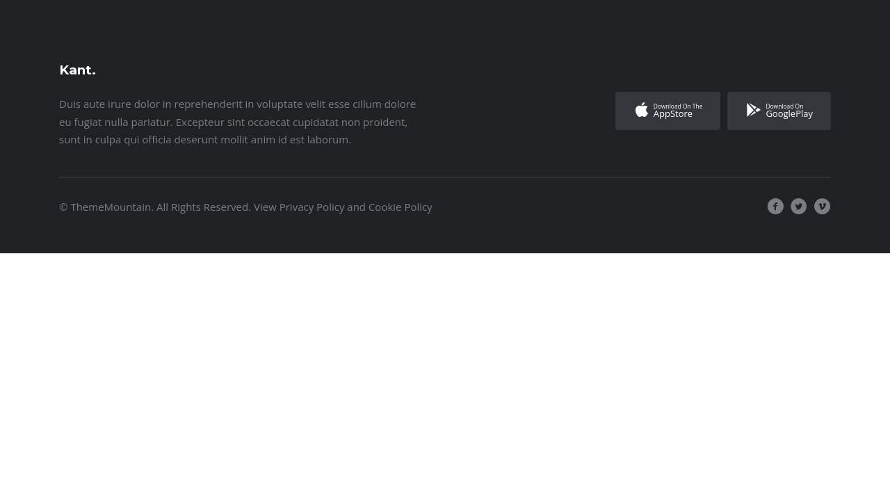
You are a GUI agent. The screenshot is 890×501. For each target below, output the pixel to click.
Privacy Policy (312, 207)
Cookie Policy (400, 207)
